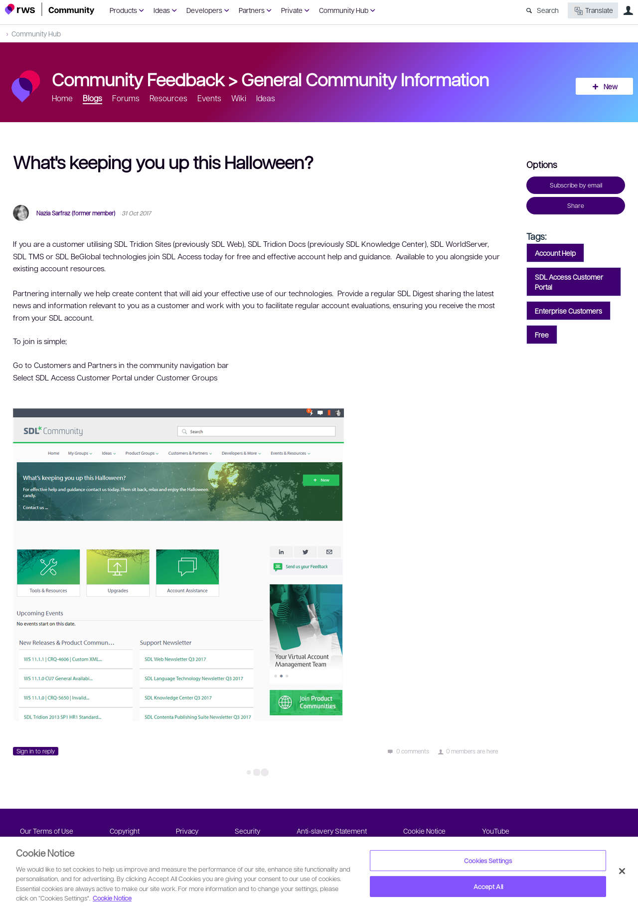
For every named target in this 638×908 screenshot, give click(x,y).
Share (575, 205)
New (611, 86)
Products (123, 9)
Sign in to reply (35, 751)
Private (292, 9)
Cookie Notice (424, 830)
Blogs (92, 98)
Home (62, 98)
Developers (204, 9)
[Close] (622, 871)
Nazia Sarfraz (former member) (75, 213)
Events (209, 98)
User (628, 10)
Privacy (187, 830)
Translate (593, 10)
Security (247, 830)
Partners (252, 9)
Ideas (162, 9)
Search (548, 9)
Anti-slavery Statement (332, 830)
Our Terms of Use (46, 830)
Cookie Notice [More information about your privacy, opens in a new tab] (112, 898)
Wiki (238, 98)
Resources (168, 98)
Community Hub (343, 9)
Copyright (125, 830)
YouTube (495, 830)
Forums (126, 98)
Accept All (488, 886)
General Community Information (365, 78)
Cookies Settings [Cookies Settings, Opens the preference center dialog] (488, 860)
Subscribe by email (576, 185)
